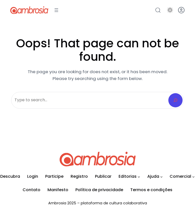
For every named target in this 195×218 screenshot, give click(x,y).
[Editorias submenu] (139, 176)
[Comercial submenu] (193, 176)
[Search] (175, 100)
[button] (170, 10)
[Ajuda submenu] (161, 176)
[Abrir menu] (56, 10)
